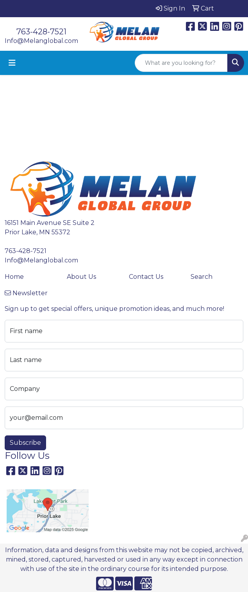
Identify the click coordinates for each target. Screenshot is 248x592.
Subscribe (25, 442)
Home (14, 276)
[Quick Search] (181, 63)
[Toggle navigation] (12, 62)
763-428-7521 (41, 31)
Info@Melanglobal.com (41, 41)
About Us (81, 276)
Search (201, 276)
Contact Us (146, 276)
